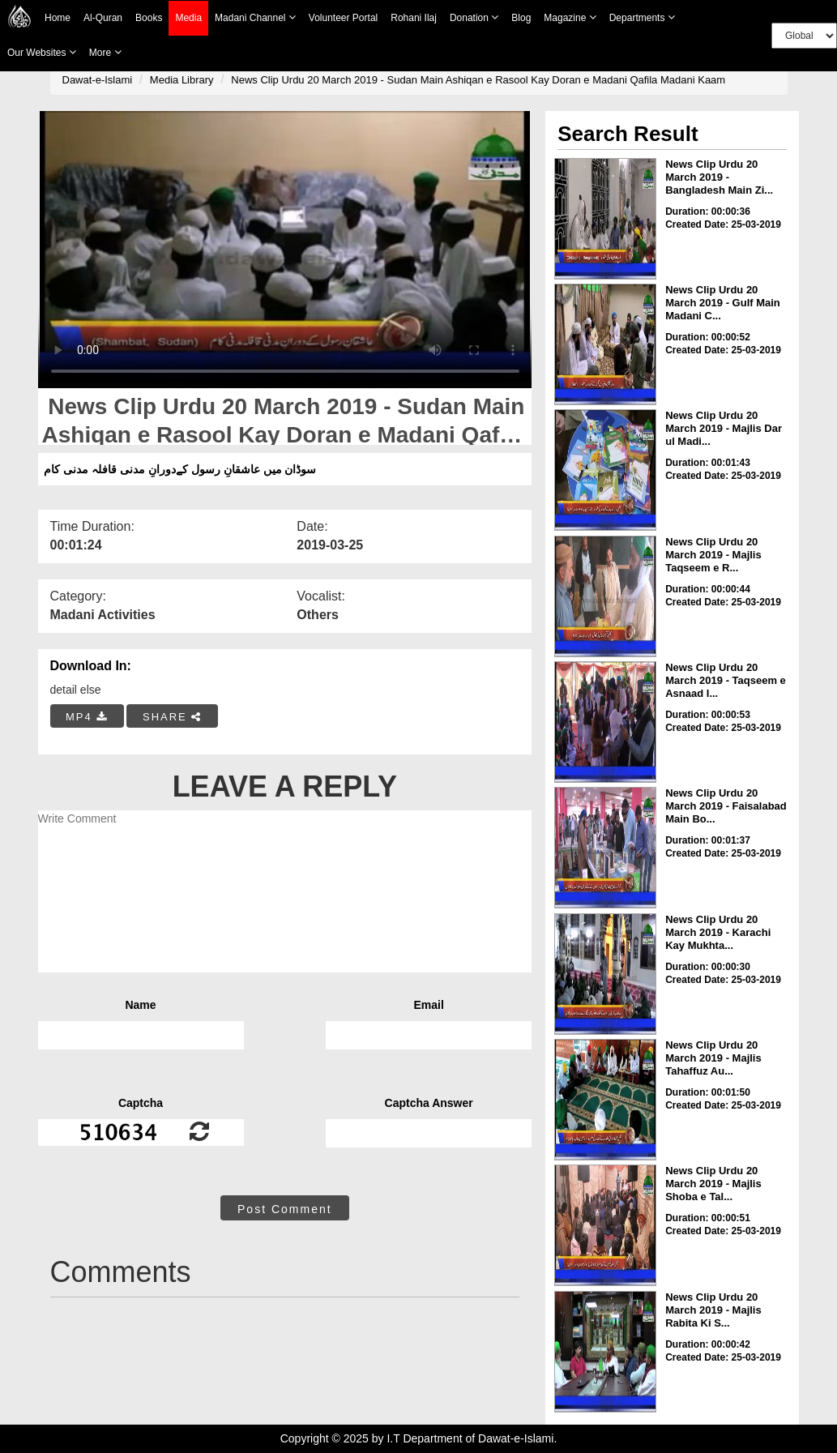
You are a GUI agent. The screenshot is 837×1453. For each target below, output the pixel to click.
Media (188, 18)
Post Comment (284, 1209)
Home (57, 18)
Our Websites (41, 52)
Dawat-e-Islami (97, 80)
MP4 (87, 717)
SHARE (172, 717)
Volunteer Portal (343, 18)
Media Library (182, 80)
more (105, 52)
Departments (642, 17)
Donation (474, 17)
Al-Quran (102, 18)
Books (148, 18)
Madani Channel (255, 17)
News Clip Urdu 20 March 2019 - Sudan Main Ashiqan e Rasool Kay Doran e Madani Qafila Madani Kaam (478, 80)
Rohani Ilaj (414, 18)
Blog (521, 18)
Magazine (570, 17)
